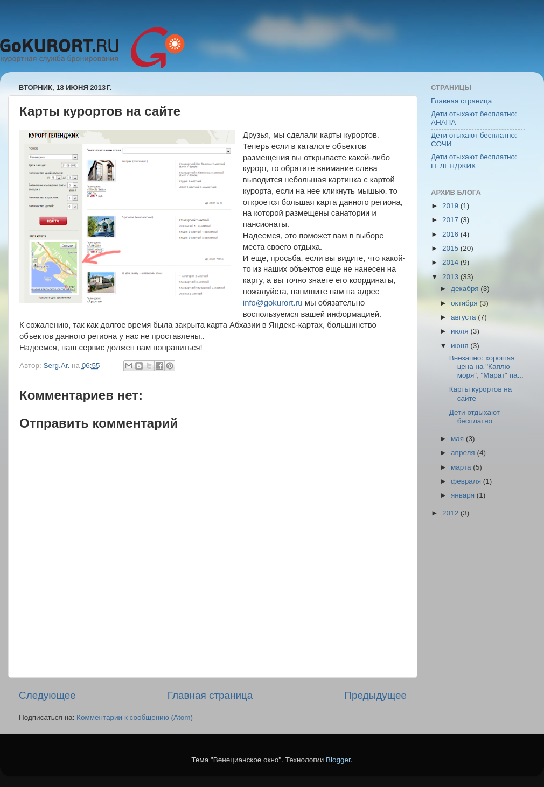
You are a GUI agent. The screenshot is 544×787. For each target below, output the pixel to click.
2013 (451, 277)
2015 (451, 248)
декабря (465, 289)
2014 (451, 262)
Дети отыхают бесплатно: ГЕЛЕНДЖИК (474, 161)
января (464, 495)
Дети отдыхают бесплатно (474, 416)
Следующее (47, 695)
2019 (451, 206)
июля (460, 331)
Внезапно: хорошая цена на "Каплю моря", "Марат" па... (486, 366)
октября (465, 303)
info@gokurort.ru (273, 303)
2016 (451, 234)
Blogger (338, 760)
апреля (464, 453)
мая (458, 439)
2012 (451, 513)
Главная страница (210, 695)
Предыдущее (375, 695)
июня (460, 346)
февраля (467, 481)
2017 (451, 220)
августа (464, 317)
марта (462, 467)
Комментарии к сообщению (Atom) (134, 717)
